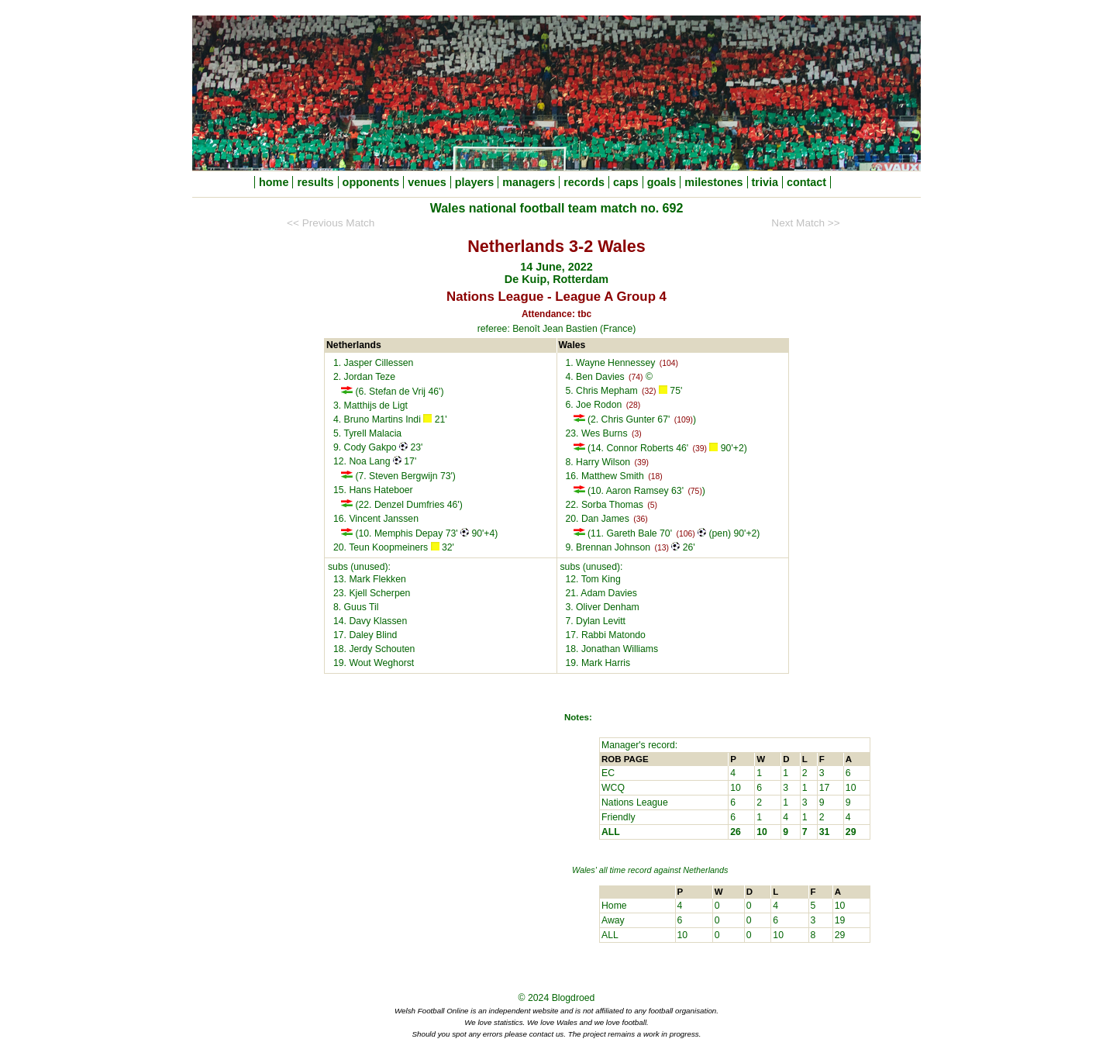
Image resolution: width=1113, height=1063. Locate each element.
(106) (685, 534)
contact (806, 182)
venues (427, 182)
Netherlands (705, 870)
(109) (683, 420)
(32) (649, 391)
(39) (700, 448)
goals (662, 182)
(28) (633, 405)
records (584, 182)
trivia (765, 182)
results (315, 182)
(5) (652, 505)
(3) (637, 434)
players (474, 182)
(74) (636, 377)
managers (528, 182)
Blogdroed (573, 997)
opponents (371, 182)
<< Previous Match (330, 223)
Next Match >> (805, 223)
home (273, 182)
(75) (694, 491)
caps (626, 182)
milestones (713, 182)
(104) (669, 363)
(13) (661, 548)
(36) (640, 519)
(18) (655, 476)
